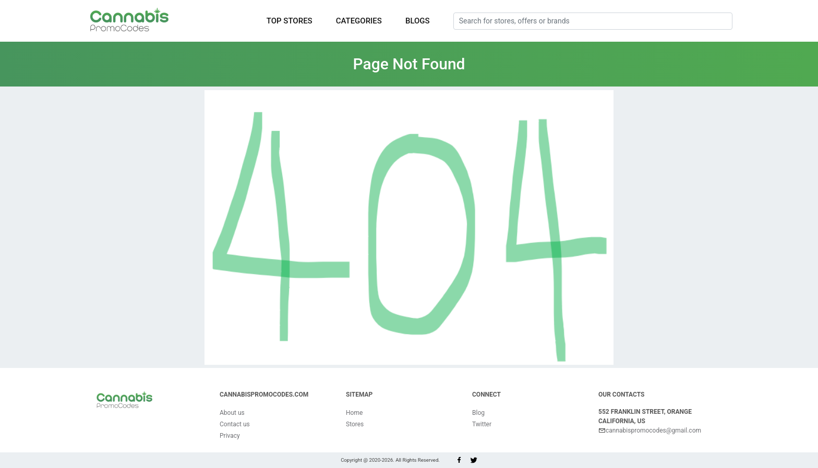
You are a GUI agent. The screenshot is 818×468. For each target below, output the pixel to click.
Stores (355, 424)
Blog (478, 412)
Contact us (235, 424)
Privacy (230, 435)
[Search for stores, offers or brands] (592, 21)
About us (232, 412)
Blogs (417, 21)
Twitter (481, 424)
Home (354, 412)
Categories (359, 21)
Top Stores (289, 21)
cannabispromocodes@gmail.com (649, 430)
